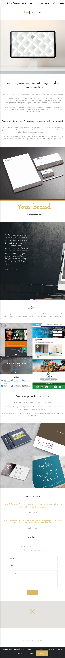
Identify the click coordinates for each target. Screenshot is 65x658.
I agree (42, 653)
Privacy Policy (38, 640)
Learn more (30, 653)
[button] (32, 611)
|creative (32, 12)
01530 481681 (34, 551)
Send (33, 592)
